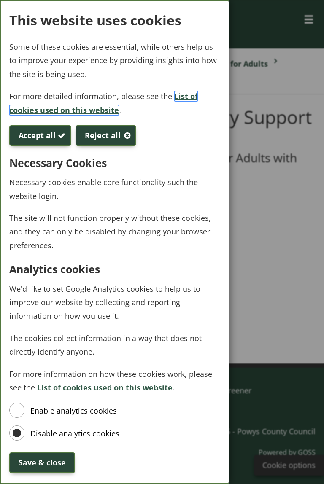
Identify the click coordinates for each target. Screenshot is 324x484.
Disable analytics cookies (74, 433)
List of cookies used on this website (105, 387)
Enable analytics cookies (73, 411)
